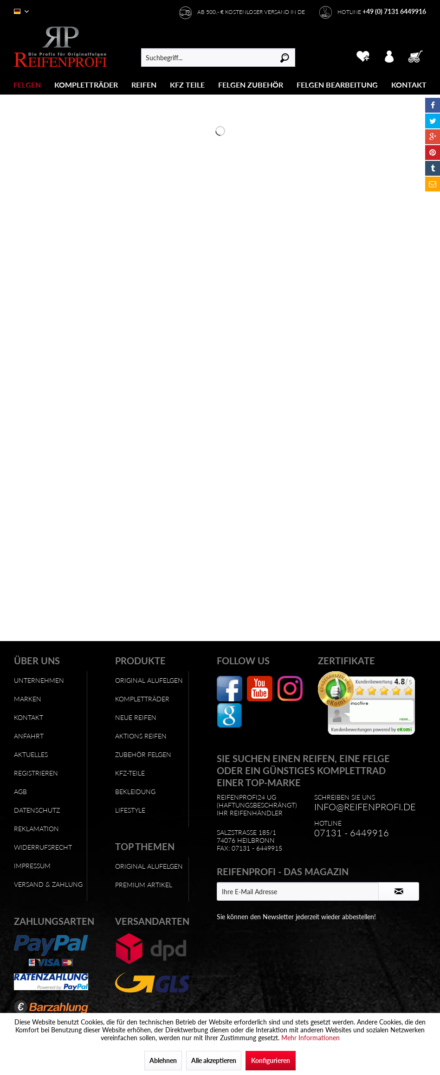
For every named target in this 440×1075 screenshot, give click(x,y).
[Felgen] (27, 84)
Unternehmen (39, 680)
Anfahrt (29, 736)
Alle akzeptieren (213, 1060)
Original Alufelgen (149, 680)
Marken (27, 699)
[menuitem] (27, 84)
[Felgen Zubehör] (251, 84)
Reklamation (36, 829)
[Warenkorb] (416, 55)
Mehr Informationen (310, 1038)
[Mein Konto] (389, 55)
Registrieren (36, 773)
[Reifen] (144, 84)
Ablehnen (163, 1060)
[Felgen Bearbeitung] (337, 84)
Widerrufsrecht (43, 847)
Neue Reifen (135, 717)
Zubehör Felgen (143, 754)
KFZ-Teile (130, 773)
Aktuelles (31, 754)
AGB (20, 791)
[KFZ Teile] (187, 84)
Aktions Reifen (141, 736)
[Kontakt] (409, 84)
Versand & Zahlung (48, 884)
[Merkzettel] (362, 55)
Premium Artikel (143, 885)
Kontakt (28, 717)
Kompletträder (142, 699)
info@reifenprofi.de (365, 806)
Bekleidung (135, 791)
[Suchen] (284, 57)
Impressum (32, 866)
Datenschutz (37, 810)
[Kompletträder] (86, 84)
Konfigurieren (270, 1060)
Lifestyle (130, 810)
